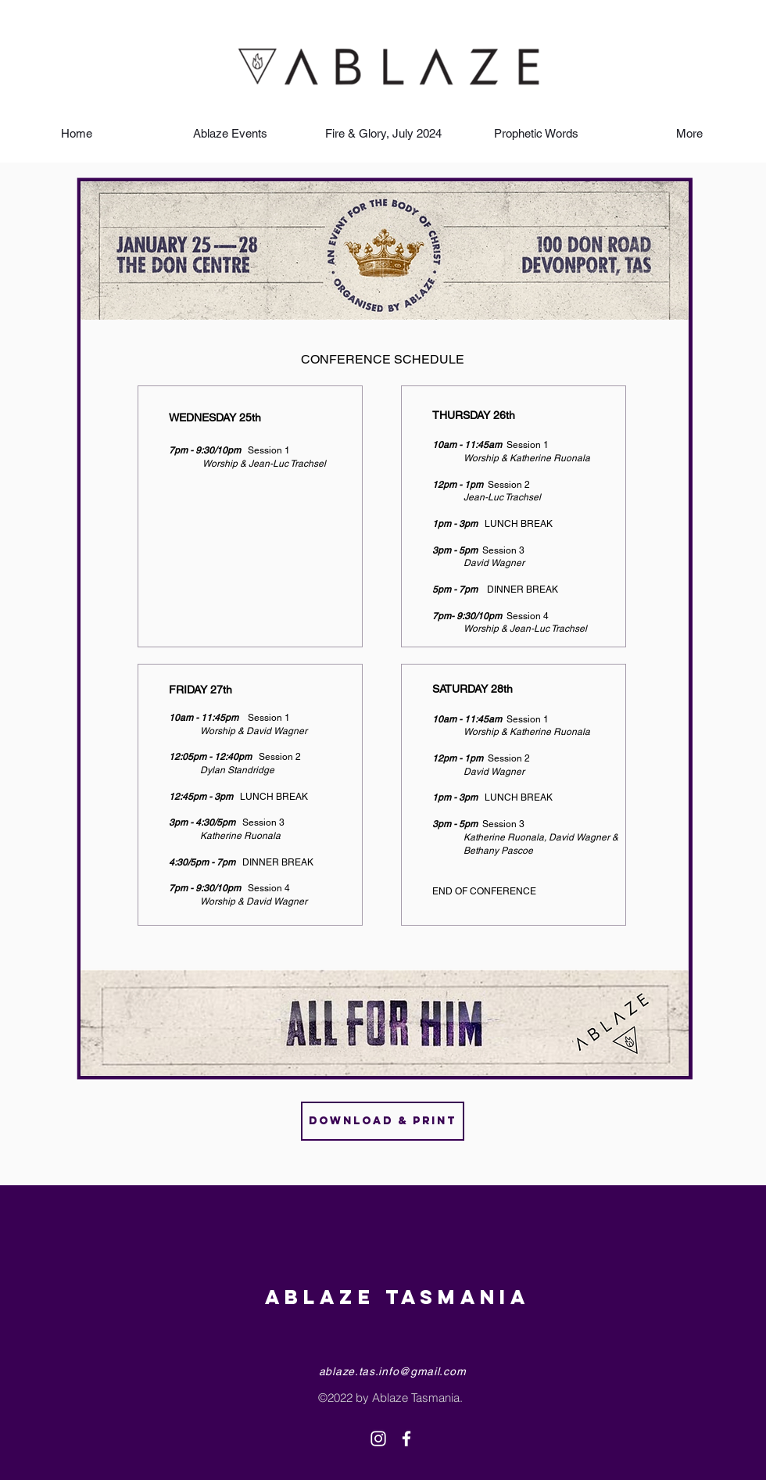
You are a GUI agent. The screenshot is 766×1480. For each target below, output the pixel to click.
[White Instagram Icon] (378, 1438)
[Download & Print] (382, 1121)
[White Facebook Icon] (406, 1438)
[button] (229, 133)
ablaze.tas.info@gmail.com (393, 1371)
